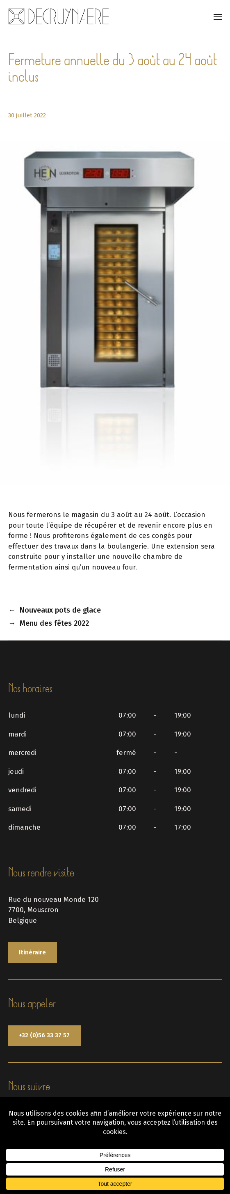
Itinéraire (32, 952)
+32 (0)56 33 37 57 (44, 1035)
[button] (218, 16)
